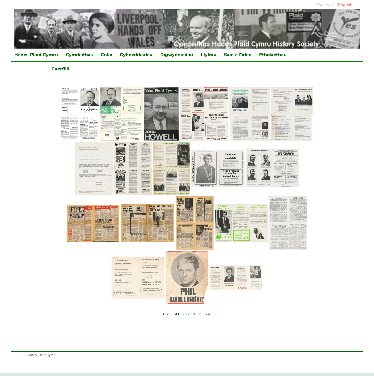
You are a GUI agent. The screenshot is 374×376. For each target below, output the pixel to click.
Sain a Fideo (237, 54)
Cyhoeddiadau (136, 54)
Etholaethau (273, 54)
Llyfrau (208, 54)
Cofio (106, 54)
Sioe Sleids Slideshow (187, 314)
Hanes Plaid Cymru (36, 54)
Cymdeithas (79, 54)
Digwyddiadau (176, 54)
